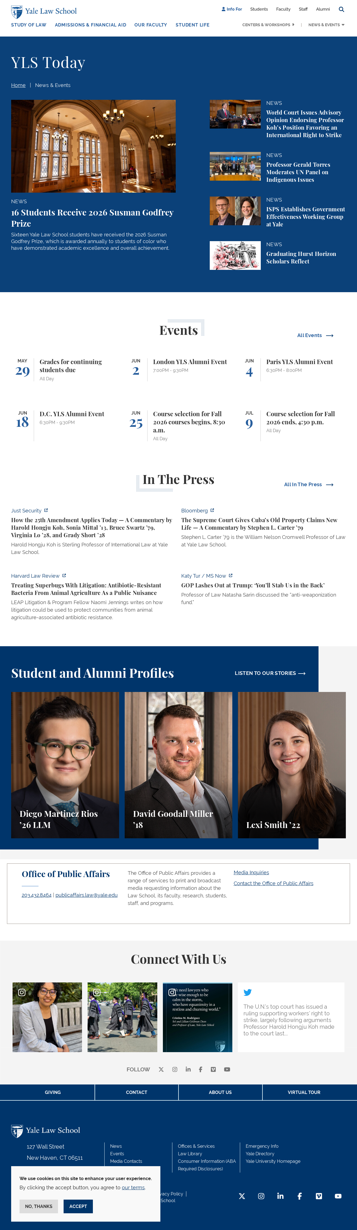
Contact (136, 1092)
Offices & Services (196, 1146)
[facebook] (200, 1070)
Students (259, 9)
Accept (78, 1206)
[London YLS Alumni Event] (178, 369)
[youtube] (227, 1070)
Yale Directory (260, 1153)
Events (117, 1153)
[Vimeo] (213, 1070)
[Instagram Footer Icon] (261, 1197)
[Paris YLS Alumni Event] (292, 369)
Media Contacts (126, 1161)
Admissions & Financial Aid (90, 25)
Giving (53, 1092)
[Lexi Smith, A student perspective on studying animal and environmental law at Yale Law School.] (292, 765)
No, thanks (38, 1206)
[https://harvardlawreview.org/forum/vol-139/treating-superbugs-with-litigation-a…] (93, 598)
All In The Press (303, 484)
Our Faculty (150, 25)
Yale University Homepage (273, 1161)
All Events (310, 335)
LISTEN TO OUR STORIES (265, 673)
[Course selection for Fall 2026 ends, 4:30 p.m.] (292, 426)
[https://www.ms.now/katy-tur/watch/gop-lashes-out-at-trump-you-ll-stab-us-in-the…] (263, 591)
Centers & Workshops (266, 25)
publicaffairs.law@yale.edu (87, 895)
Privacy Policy (168, 1194)
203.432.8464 (37, 895)
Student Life (193, 25)
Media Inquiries (251, 872)
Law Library (190, 1153)
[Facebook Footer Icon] (299, 1197)
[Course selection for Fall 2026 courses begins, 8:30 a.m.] (178, 426)
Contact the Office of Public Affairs (273, 883)
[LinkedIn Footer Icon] (280, 1197)
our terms (133, 1187)
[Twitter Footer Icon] (241, 1197)
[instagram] (174, 1070)
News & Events (324, 25)
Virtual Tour (304, 1092)
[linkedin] (188, 1070)
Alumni (323, 9)
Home (18, 85)
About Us (220, 1092)
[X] (161, 1070)
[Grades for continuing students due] (65, 369)
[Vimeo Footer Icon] (318, 1197)
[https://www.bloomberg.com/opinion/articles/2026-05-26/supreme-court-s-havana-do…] (263, 529)
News (116, 1146)
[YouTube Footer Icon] (338, 1197)
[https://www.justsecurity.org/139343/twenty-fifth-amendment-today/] (93, 533)
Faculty (283, 9)
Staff (303, 9)
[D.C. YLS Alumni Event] (65, 426)
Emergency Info (262, 1146)
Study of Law (29, 25)
